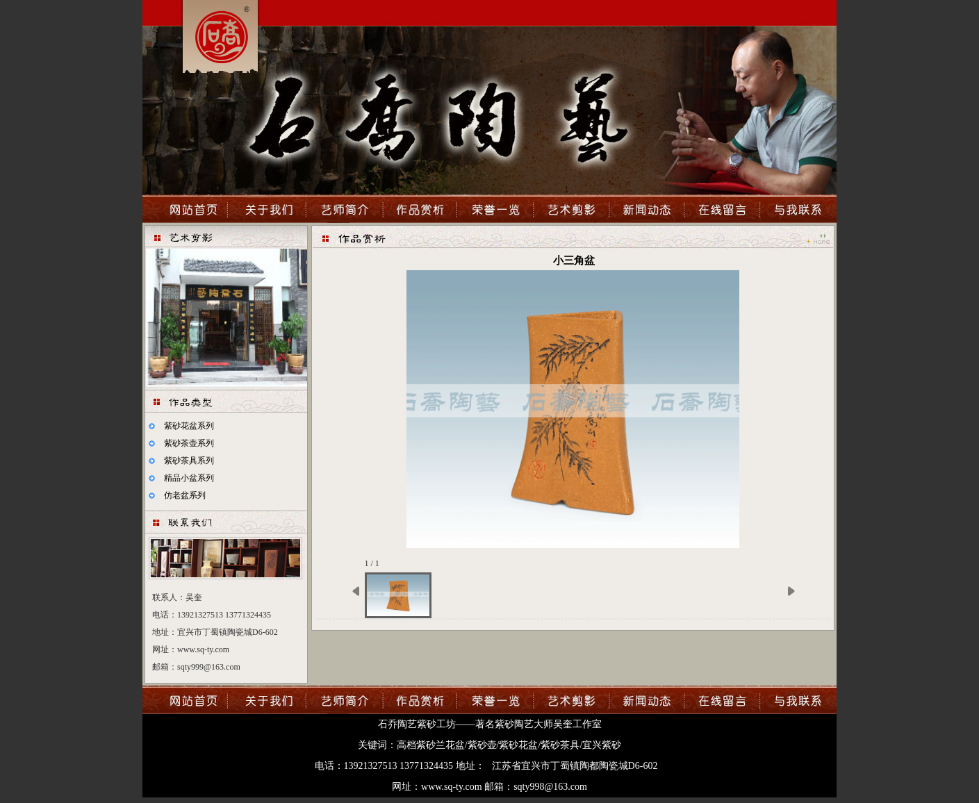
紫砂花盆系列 (189, 426)
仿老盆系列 (185, 495)
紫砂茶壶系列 (189, 443)
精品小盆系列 (189, 478)
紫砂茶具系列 (189, 460)
